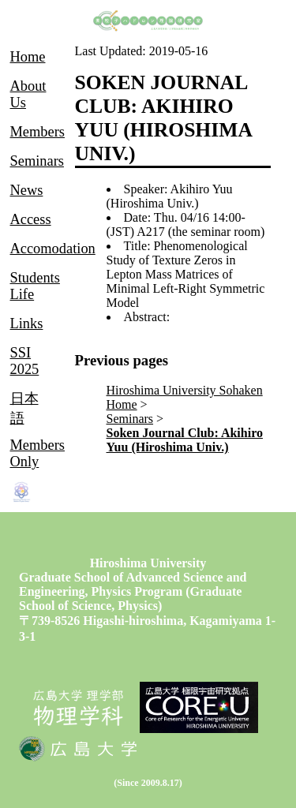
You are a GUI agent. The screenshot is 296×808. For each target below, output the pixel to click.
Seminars (130, 418)
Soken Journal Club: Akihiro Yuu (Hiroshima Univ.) (185, 440)
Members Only (37, 453)
